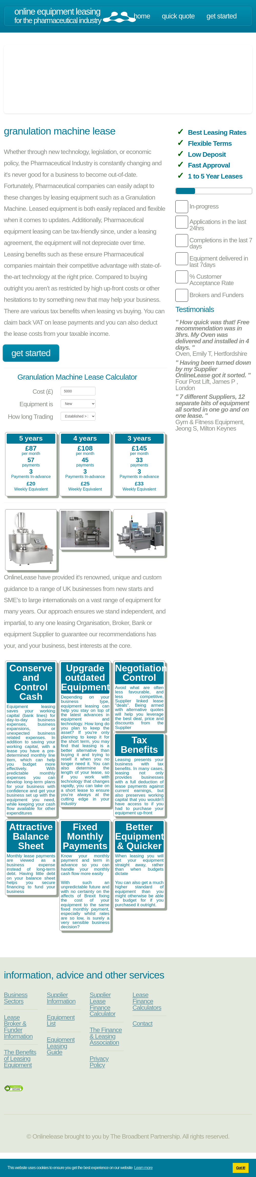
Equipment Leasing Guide (61, 1046)
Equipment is (36, 404)
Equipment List (61, 1020)
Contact (143, 1023)
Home (142, 16)
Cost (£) (43, 391)
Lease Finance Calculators (147, 1001)
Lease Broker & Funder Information (18, 1027)
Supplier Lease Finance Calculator (102, 1004)
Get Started (222, 16)
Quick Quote (178, 16)
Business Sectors (15, 998)
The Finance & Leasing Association (106, 1036)
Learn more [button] (143, 1167)
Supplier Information (61, 998)
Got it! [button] (240, 1168)
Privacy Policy (99, 1061)
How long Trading (30, 416)
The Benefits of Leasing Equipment (20, 1058)
